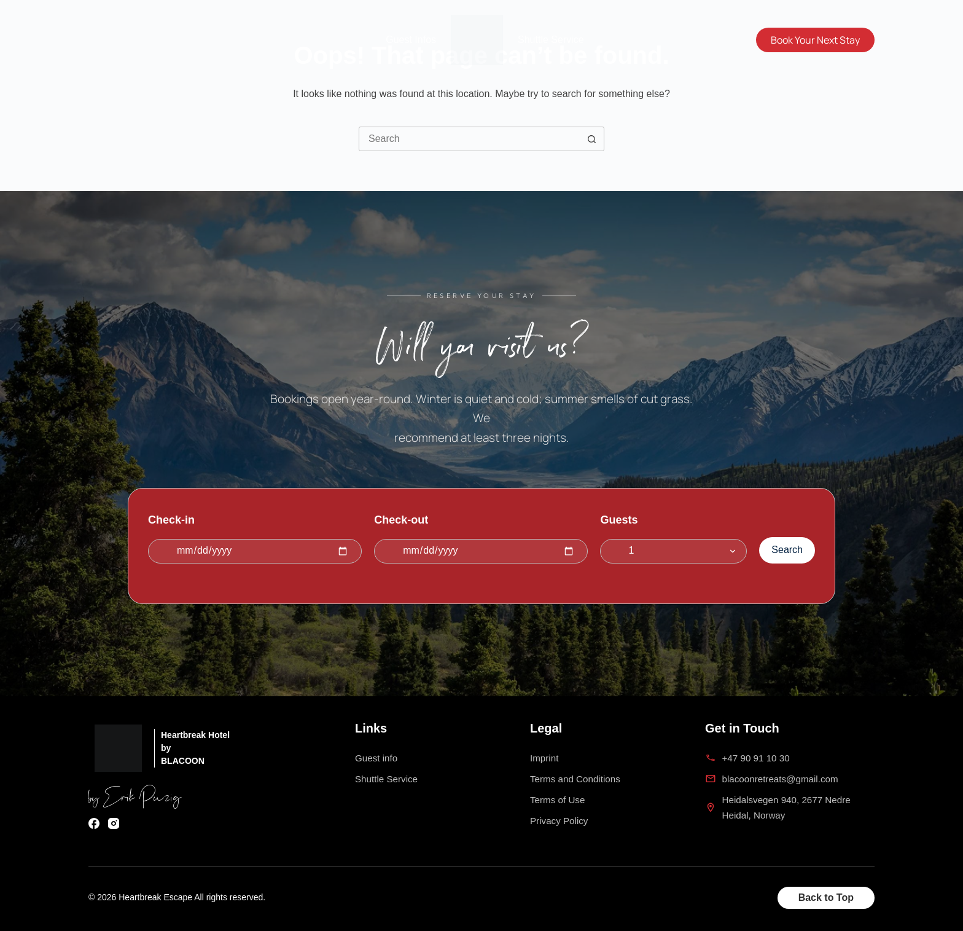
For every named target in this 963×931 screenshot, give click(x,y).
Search (787, 548)
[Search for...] (469, 139)
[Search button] (591, 139)
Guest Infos (411, 39)
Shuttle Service (551, 39)
